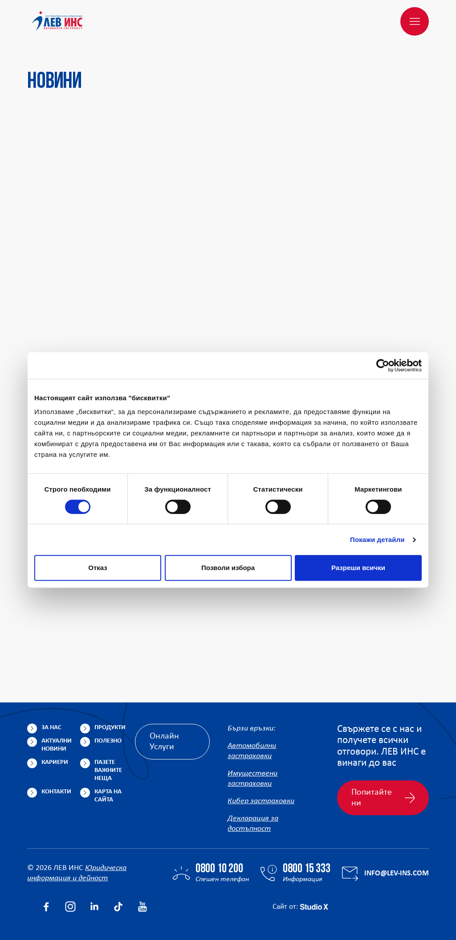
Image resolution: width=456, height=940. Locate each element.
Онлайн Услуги (164, 741)
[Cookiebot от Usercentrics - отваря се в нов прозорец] (383, 365)
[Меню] (414, 21)
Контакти (56, 791)
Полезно (108, 741)
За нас (51, 727)
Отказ (97, 567)
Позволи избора (228, 567)
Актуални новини (56, 745)
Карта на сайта (108, 795)
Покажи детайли (377, 539)
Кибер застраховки (261, 801)
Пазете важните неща (108, 770)
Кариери (54, 762)
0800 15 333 (306, 869)
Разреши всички (358, 567)
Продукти (110, 727)
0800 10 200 (219, 869)
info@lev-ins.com (396, 873)
